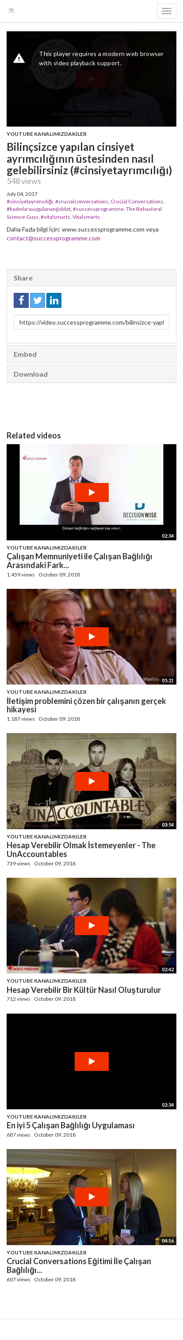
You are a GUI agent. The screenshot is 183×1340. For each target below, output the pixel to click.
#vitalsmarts (55, 216)
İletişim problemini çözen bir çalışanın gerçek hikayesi (86, 705)
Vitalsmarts (86, 216)
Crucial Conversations (137, 201)
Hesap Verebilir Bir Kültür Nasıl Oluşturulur (84, 990)
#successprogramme (98, 209)
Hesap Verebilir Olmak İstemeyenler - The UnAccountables (81, 849)
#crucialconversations (81, 201)
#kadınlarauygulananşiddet (39, 209)
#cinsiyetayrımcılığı (30, 201)
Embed (25, 354)
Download (31, 374)
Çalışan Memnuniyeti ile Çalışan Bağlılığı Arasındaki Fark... (79, 560)
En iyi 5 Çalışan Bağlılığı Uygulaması (71, 1125)
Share (23, 277)
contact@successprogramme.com (53, 238)
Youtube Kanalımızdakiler (47, 134)
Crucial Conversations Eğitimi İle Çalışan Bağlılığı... (79, 1265)
